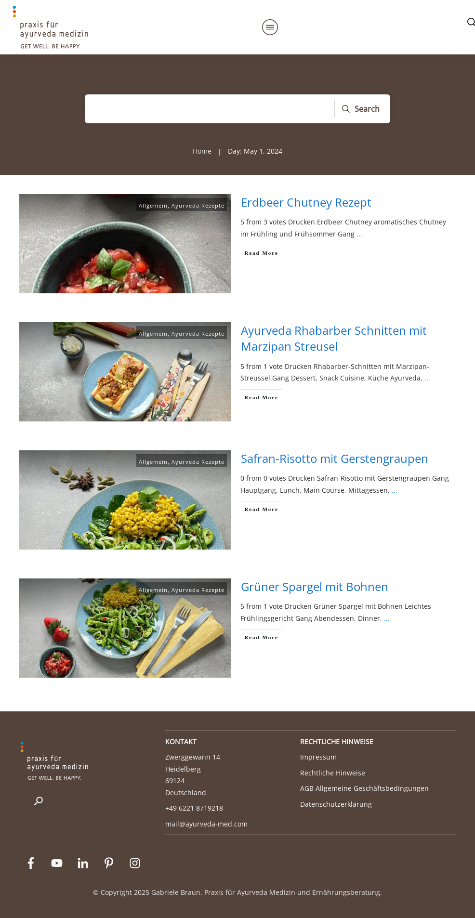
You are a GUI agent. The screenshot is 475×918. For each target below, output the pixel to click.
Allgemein (153, 205)
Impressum (318, 756)
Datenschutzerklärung (336, 804)
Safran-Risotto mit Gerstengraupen (334, 458)
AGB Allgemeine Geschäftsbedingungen (364, 788)
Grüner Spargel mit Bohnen (314, 586)
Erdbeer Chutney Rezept (306, 202)
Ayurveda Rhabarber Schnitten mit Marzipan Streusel (334, 338)
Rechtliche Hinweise (332, 772)
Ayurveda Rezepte (198, 205)
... (359, 233)
